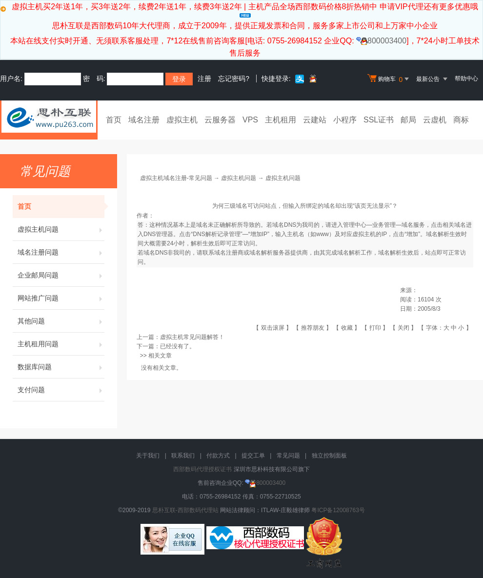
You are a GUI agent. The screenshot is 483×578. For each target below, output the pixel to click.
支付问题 (61, 390)
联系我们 (183, 455)
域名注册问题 (61, 252)
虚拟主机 (182, 120)
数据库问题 (61, 367)
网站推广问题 (61, 298)
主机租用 (280, 120)
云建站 (314, 120)
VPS (250, 120)
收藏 (347, 327)
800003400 (381, 41)
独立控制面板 (329, 455)
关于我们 (148, 455)
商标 (461, 120)
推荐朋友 (312, 327)
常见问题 (288, 455)
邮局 (408, 120)
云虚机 (434, 120)
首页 (113, 120)
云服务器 (220, 120)
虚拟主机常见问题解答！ (192, 337)
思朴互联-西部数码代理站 (185, 510)
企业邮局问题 (61, 275)
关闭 (403, 327)
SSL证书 (378, 120)
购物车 (389, 79)
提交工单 (253, 455)
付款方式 (218, 455)
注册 (204, 78)
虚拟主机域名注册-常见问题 (176, 178)
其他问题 (61, 321)
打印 (375, 327)
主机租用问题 (61, 344)
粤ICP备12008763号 (337, 510)
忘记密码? (233, 78)
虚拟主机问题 (61, 229)
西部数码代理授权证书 (202, 469)
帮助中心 (466, 78)
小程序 (345, 120)
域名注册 (144, 120)
